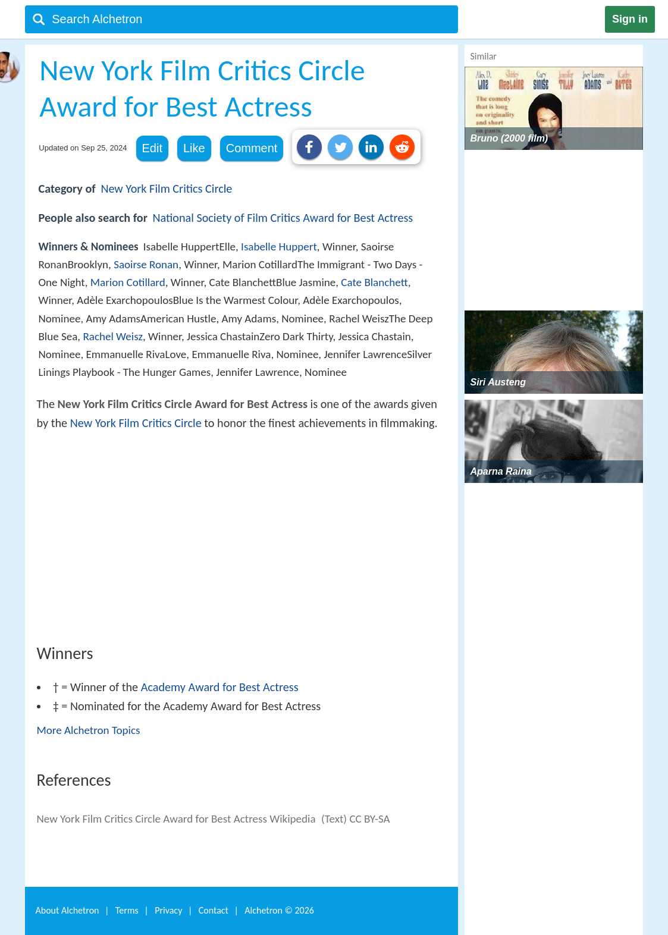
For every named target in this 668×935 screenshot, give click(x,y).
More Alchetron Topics (88, 730)
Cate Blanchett (374, 282)
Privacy (168, 910)
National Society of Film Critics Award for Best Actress (283, 218)
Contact (213, 910)
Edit (152, 148)
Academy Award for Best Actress (220, 687)
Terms (127, 910)
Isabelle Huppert (279, 246)
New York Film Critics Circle (166, 188)
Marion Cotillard (127, 282)
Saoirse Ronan (146, 264)
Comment (252, 148)
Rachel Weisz (113, 336)
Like (194, 148)
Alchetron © (279, 910)
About (67, 910)
